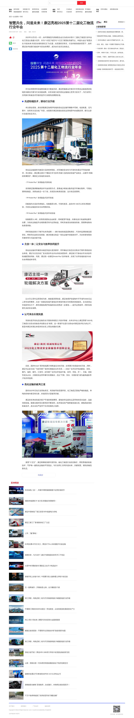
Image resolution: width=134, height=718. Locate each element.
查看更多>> (121, 22)
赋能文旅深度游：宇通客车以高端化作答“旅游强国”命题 (45, 631)
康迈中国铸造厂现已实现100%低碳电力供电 (41, 512)
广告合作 (35, 706)
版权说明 (47, 706)
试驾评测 (44, 12)
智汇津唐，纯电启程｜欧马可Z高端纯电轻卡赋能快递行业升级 (47, 598)
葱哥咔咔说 (35, 9)
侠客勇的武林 (79, 9)
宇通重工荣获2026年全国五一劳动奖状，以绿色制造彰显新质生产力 (50, 609)
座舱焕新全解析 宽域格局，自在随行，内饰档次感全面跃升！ (47, 685)
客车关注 (25, 12)
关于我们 (11, 706)
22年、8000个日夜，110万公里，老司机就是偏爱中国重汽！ (115, 52)
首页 (10, 16)
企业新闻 (44, 9)
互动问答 (69, 12)
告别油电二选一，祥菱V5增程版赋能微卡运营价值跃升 (45, 490)
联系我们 (23, 706)
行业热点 (69, 9)
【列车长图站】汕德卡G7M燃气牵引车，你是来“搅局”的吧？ (115, 40)
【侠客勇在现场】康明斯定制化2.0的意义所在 (111, 65)
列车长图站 (104, 9)
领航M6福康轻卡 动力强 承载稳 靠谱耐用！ (40, 501)
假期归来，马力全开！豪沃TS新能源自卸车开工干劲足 (45, 555)
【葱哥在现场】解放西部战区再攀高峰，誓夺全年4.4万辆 (114, 32)
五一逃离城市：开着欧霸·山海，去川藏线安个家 (42, 587)
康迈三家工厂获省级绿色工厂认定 (37, 522)
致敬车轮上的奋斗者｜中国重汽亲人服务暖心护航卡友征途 (46, 577)
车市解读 (87, 9)
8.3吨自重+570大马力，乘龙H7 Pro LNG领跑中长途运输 (45, 544)
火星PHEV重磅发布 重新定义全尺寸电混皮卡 (41, 566)
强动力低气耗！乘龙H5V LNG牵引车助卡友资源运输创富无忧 (47, 652)
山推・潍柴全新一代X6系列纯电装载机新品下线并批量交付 (46, 663)
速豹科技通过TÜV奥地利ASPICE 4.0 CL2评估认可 (43, 674)
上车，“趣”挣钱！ (31, 533)
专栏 (58, 9)
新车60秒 (16, 9)
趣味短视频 (35, 12)
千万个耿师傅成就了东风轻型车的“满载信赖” (41, 695)
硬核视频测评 (17, 12)
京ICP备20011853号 (14, 713)
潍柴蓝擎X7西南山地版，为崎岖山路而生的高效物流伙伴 (114, 36)
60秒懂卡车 (26, 9)
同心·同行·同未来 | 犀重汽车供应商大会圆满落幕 (42, 620)
